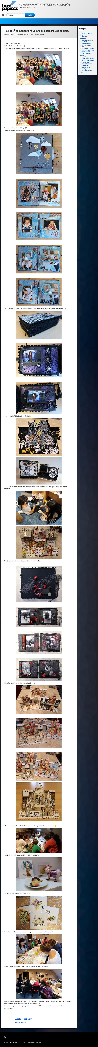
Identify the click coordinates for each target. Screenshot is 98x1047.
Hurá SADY (84, 42)
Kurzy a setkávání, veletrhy (37, 34)
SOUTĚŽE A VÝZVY (86, 67)
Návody (6, 21)
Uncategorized (85, 69)
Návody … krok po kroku (88, 60)
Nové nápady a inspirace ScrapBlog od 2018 (53, 21)
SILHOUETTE (85, 65)
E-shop (31, 21)
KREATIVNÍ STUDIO (86, 52)
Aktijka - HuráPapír (24, 34)
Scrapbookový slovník (87, 63)
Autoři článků (18, 21)
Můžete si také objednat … (88, 58)
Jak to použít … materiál (88, 48)
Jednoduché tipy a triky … (88, 50)
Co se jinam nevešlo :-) (87, 40)
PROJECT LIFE (85, 62)
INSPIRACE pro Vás (86, 43)
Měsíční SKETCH (86, 57)
